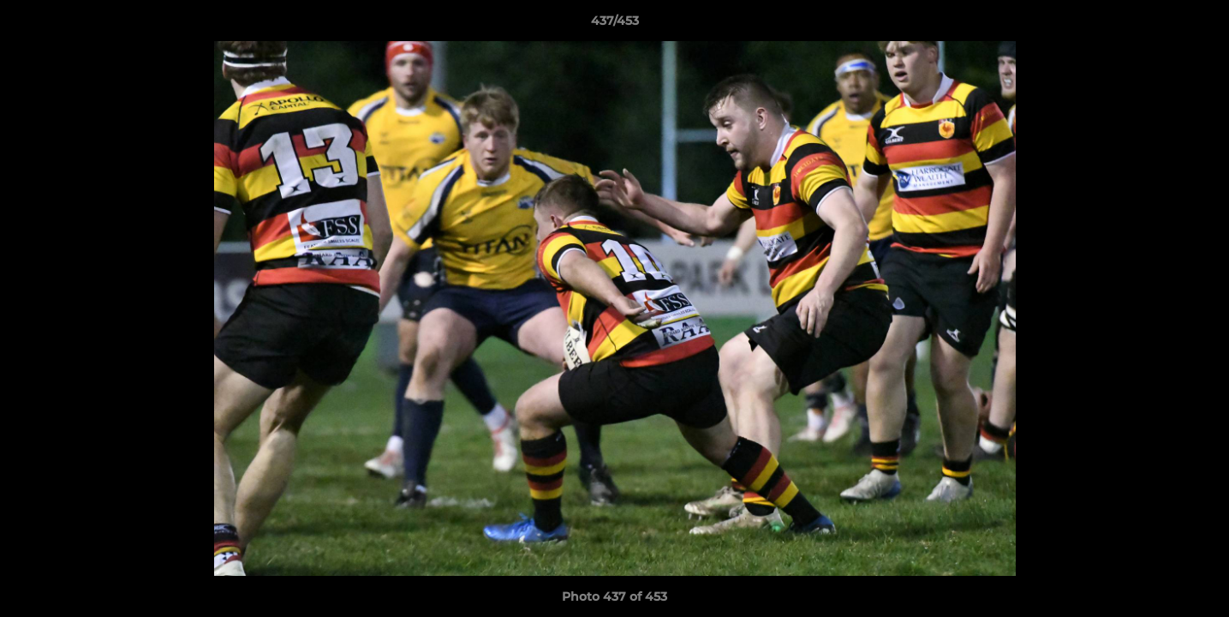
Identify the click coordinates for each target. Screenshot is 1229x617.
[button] (1198, 25)
